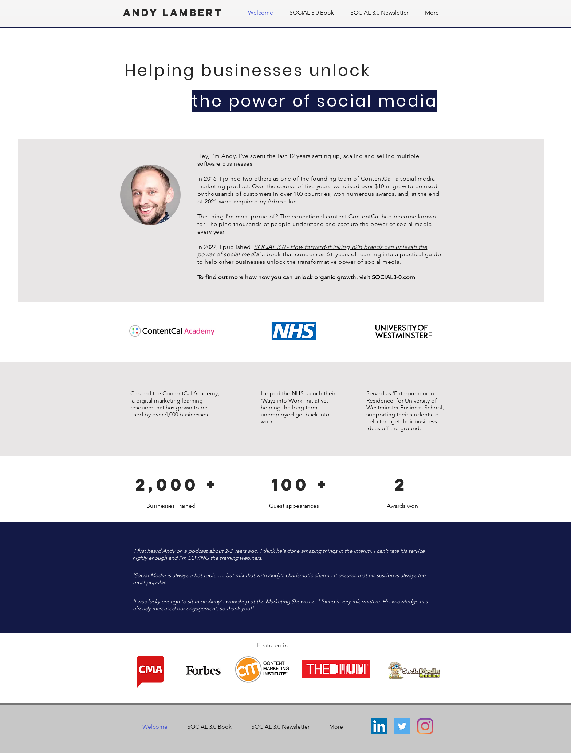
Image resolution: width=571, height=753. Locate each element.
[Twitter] (402, 726)
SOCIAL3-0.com (393, 277)
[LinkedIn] (379, 726)
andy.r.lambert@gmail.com (276, 699)
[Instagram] (425, 726)
